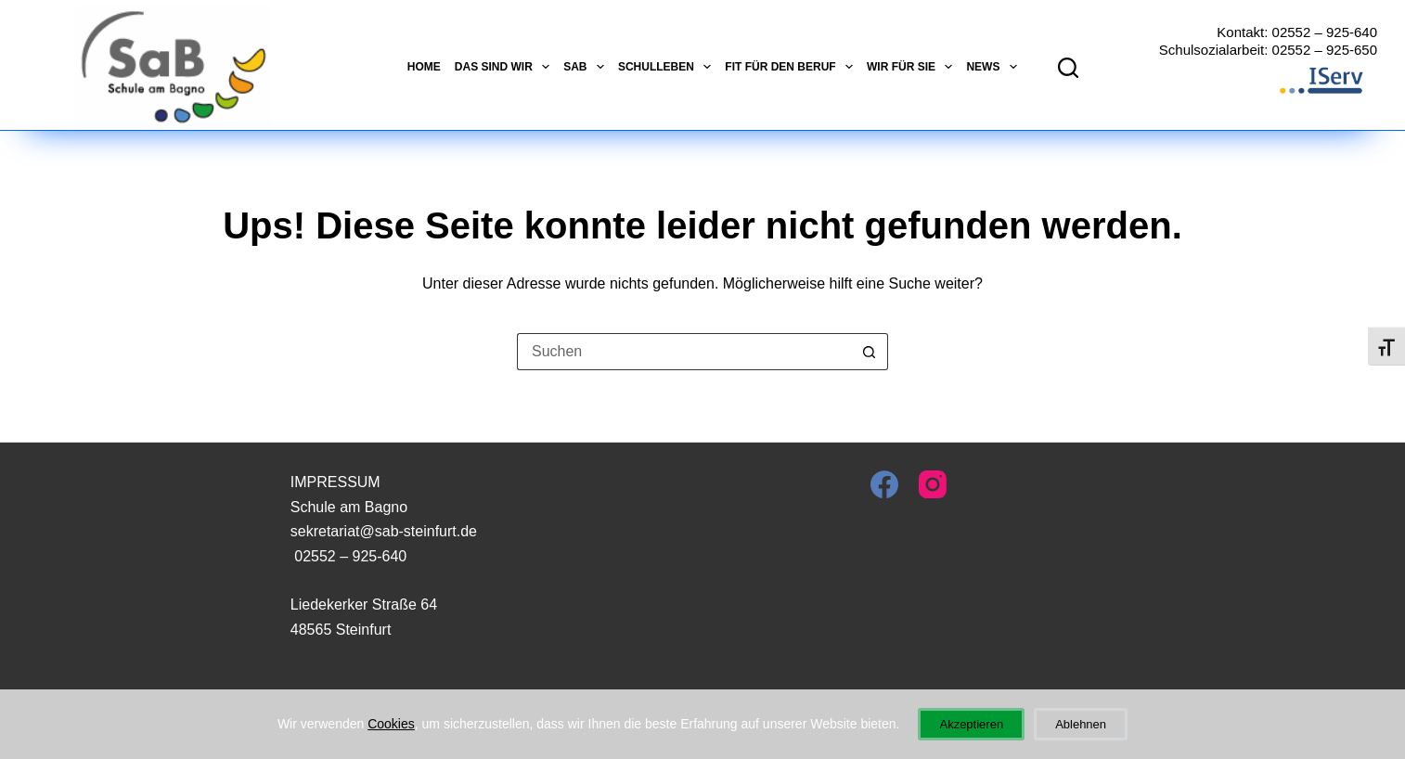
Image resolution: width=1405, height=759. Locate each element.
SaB (583, 67)
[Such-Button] (869, 351)
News (991, 67)
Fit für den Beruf (789, 67)
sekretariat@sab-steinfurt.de (383, 531)
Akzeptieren (971, 724)
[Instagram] (933, 484)
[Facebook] (884, 484)
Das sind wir (502, 67)
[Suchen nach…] (684, 351)
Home (424, 66)
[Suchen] (1068, 68)
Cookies (391, 723)
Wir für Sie (909, 67)
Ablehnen (1080, 724)
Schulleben (664, 67)
